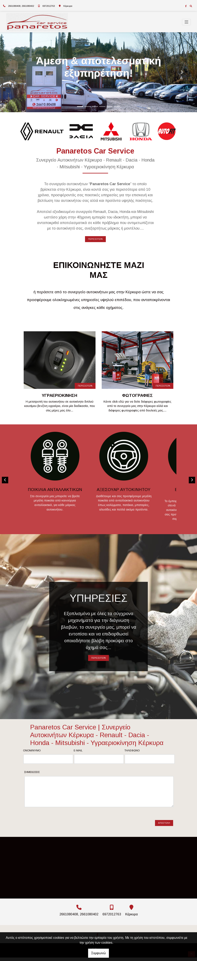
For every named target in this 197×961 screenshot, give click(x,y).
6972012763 (48, 6)
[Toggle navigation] (186, 22)
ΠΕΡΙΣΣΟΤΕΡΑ (95, 239)
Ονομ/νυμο (32, 760)
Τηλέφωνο (132, 760)
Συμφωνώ (98, 953)
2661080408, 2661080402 (21, 6)
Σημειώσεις (32, 782)
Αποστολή (164, 830)
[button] (15, 72)
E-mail (78, 760)
